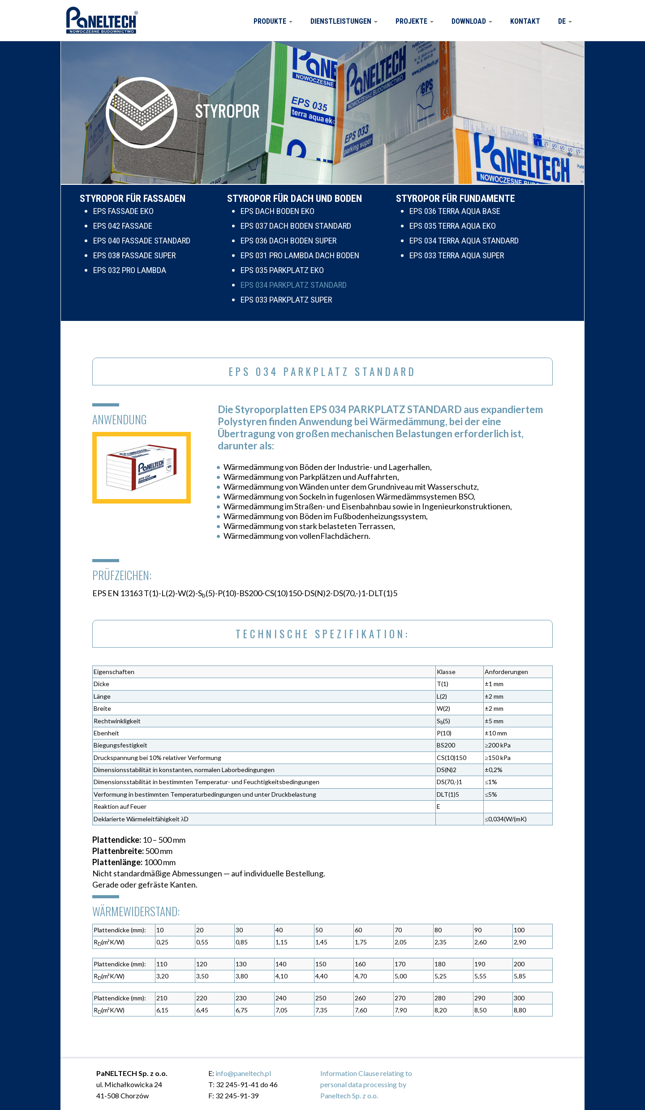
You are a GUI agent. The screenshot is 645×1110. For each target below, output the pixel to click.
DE (565, 21)
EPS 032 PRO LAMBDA (129, 270)
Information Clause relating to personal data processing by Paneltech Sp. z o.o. (366, 1084)
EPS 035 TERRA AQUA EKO (452, 226)
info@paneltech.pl (243, 1073)
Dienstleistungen (344, 21)
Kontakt (525, 21)
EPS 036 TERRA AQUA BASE (454, 211)
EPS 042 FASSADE (122, 226)
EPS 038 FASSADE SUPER (134, 255)
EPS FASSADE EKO (123, 211)
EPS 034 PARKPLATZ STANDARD (294, 285)
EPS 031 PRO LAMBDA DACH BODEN (300, 255)
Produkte (273, 21)
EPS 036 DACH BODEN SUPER (288, 240)
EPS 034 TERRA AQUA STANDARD (464, 240)
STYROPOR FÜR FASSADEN (132, 198)
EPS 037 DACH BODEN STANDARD (296, 226)
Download (472, 21)
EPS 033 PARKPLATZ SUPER (286, 300)
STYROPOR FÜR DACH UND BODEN (294, 198)
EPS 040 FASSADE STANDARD (141, 240)
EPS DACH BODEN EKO (277, 211)
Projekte (415, 21)
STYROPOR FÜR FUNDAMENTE (455, 198)
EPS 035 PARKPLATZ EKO (282, 270)
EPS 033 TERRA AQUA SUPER (456, 255)
